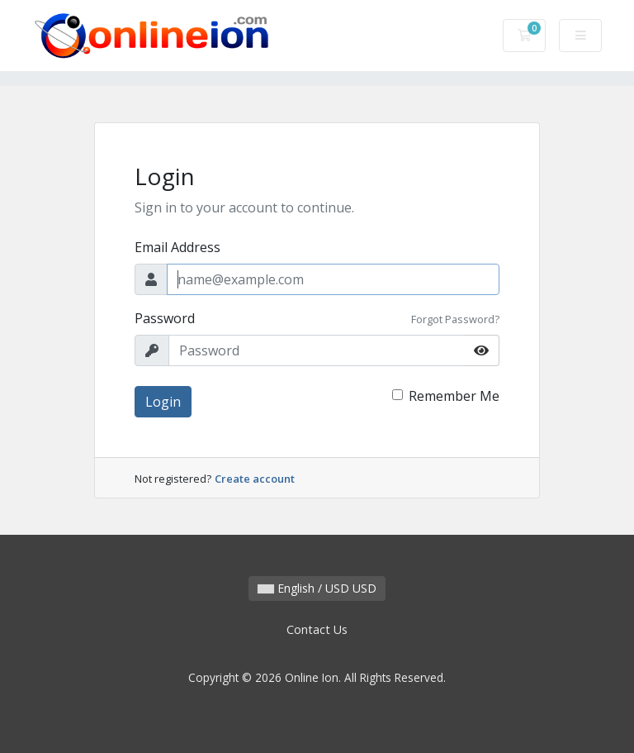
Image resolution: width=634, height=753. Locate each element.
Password (165, 318)
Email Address (177, 247)
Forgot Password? (455, 319)
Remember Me (454, 396)
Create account (255, 478)
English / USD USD (317, 588)
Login (163, 402)
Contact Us (317, 629)
